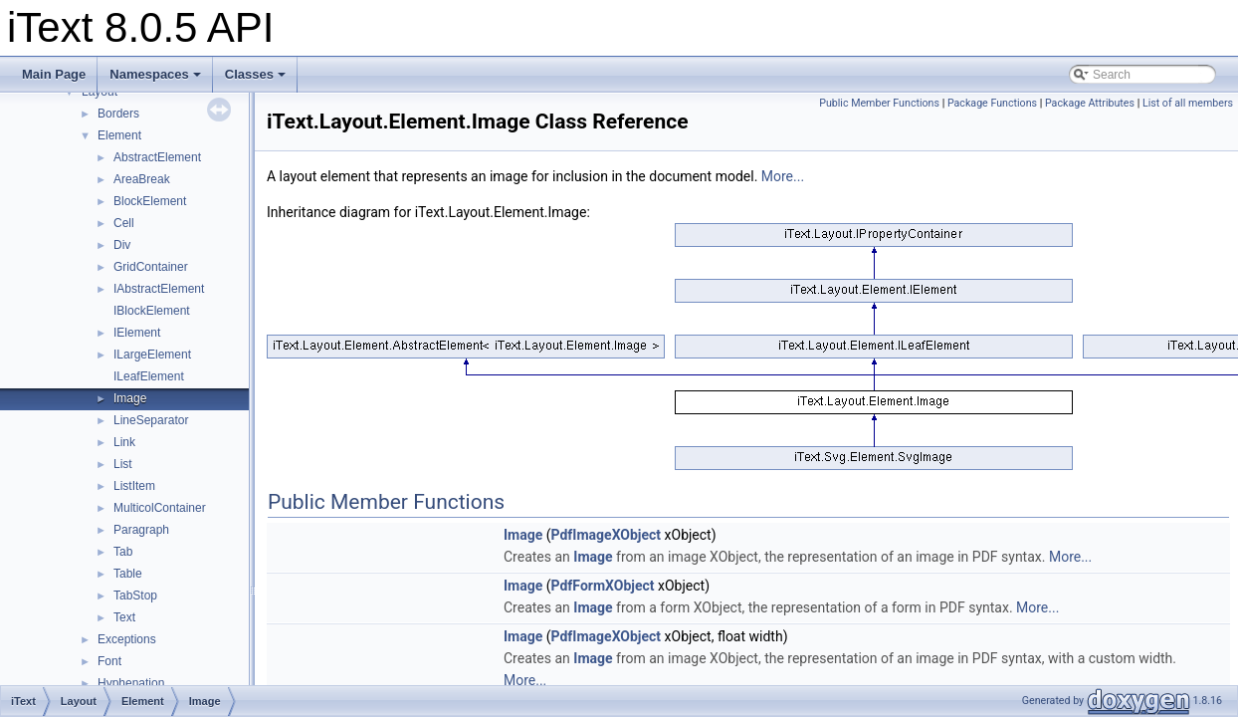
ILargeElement (152, 354)
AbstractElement (157, 157)
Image (129, 398)
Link (124, 442)
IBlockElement (151, 311)
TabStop (135, 595)
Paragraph (141, 530)
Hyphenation (131, 683)
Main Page (54, 74)
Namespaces (155, 74)
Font (109, 661)
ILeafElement (148, 376)
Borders (118, 113)
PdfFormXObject (603, 586)
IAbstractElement (158, 289)
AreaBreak (141, 179)
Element (119, 135)
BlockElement (149, 201)
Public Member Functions (879, 103)
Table (127, 574)
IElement (136, 333)
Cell (123, 223)
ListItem (134, 486)
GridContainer (150, 267)
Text (124, 617)
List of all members (1187, 103)
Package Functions (992, 103)
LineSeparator (150, 420)
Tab (122, 552)
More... (782, 176)
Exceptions (127, 639)
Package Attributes (1090, 103)
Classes (255, 74)
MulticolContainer (159, 508)
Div (121, 245)
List (122, 464)
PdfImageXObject (606, 535)
